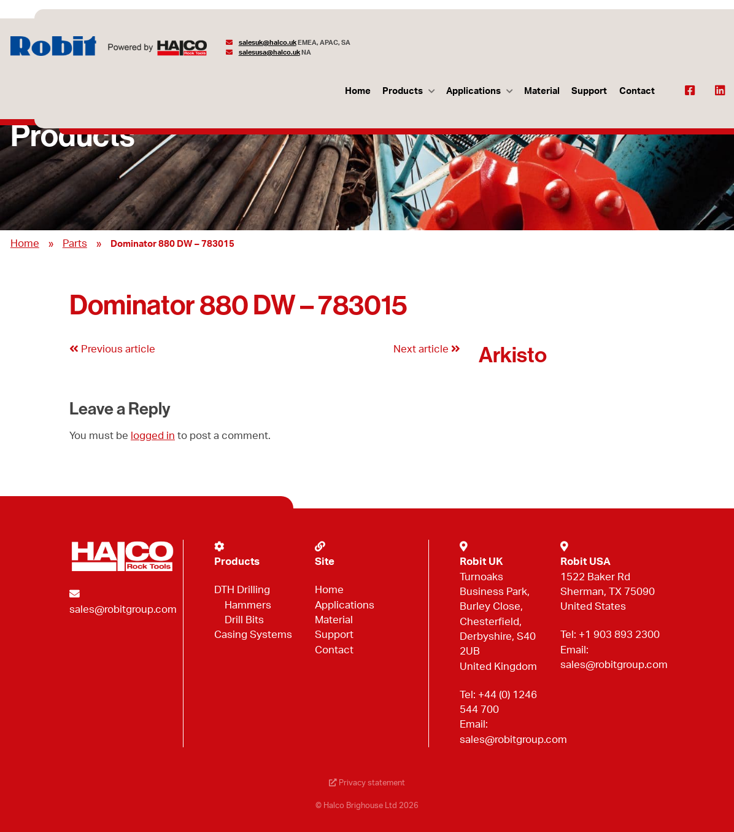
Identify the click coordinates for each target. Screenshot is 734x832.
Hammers (248, 605)
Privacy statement (367, 783)
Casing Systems (253, 634)
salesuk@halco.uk (267, 42)
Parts (75, 243)
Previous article (112, 349)
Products (402, 91)
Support (589, 91)
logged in (153, 435)
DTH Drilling (242, 590)
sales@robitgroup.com (123, 609)
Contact (637, 91)
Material (542, 91)
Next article (426, 349)
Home (358, 91)
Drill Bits (244, 620)
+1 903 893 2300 (619, 634)
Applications (473, 91)
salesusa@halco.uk (269, 52)
